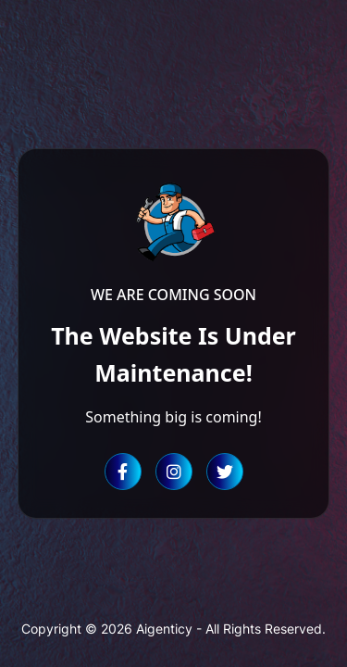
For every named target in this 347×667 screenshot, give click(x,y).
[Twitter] (224, 471)
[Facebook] (123, 471)
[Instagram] (173, 471)
